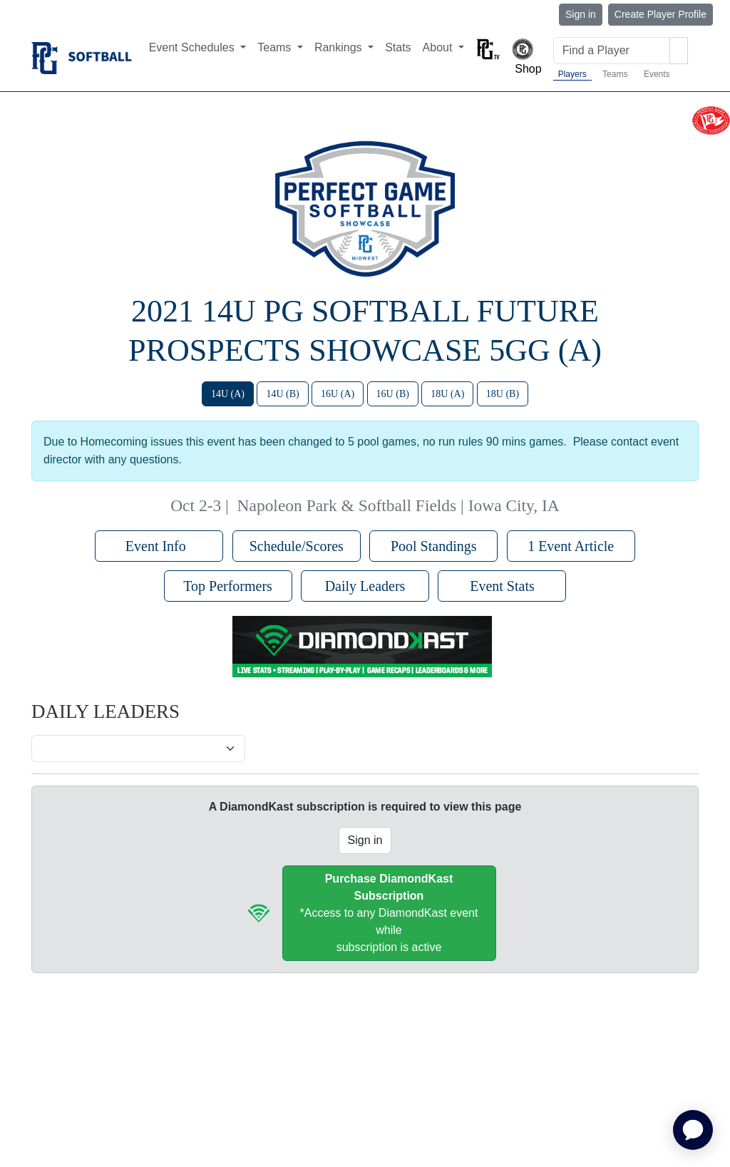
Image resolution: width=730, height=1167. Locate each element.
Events (657, 74)
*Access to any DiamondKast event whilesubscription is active (389, 913)
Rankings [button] (339, 47)
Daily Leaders (365, 586)
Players (572, 74)
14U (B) (282, 394)
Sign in (580, 14)
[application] (693, 1130)
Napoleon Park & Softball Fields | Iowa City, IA (398, 505)
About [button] (439, 47)
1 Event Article (571, 546)
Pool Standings (434, 546)
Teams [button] (275, 47)
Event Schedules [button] (193, 47)
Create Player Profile (660, 14)
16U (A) (337, 394)
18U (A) (447, 394)
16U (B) (392, 394)
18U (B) (502, 394)
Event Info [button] (159, 546)
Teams (614, 74)
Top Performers (227, 586)
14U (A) (228, 394)
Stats (398, 47)
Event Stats (502, 586)
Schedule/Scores (297, 546)
